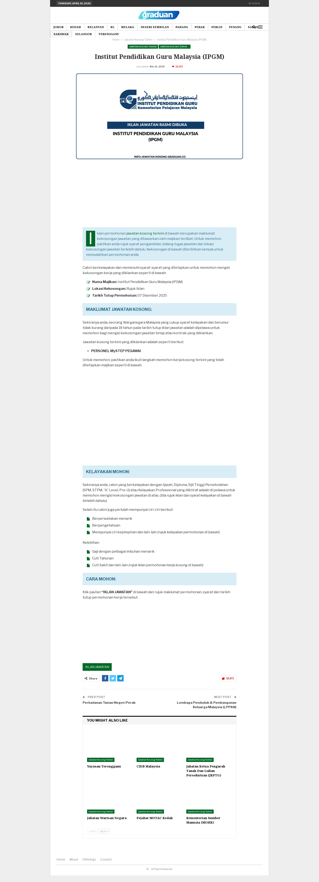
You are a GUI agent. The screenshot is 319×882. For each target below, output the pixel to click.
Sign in (254, 3)
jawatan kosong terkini (145, 240)
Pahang (181, 27)
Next (104, 838)
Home (60, 866)
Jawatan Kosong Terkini (143, 46)
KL (112, 27)
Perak (200, 27)
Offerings (89, 866)
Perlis (216, 27)
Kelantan (96, 27)
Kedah (75, 27)
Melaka (127, 27)
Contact (106, 866)
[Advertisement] (159, 204)
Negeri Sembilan (155, 27)
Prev (93, 838)
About (73, 866)
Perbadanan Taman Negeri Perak (109, 709)
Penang (235, 27)
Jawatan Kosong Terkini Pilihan (175, 46)
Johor (58, 27)
